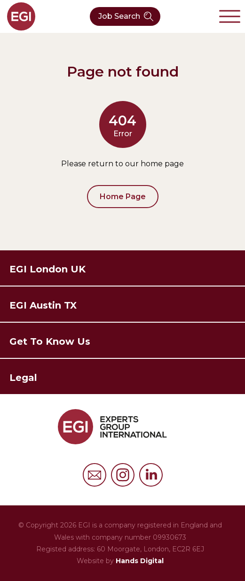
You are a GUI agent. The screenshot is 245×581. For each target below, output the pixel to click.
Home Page (123, 196)
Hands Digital (140, 561)
